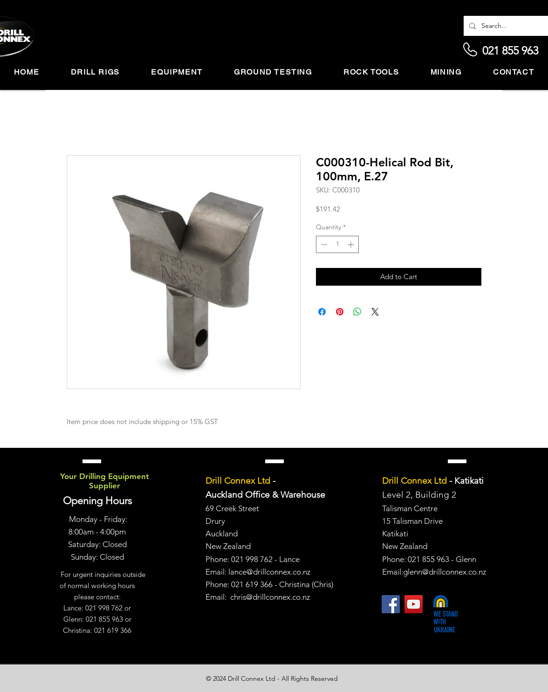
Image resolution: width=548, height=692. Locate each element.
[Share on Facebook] (322, 311)
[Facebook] (391, 604)
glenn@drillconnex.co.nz (444, 571)
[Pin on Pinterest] (339, 311)
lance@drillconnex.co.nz (269, 571)
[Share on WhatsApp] (357, 311)
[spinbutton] (337, 244)
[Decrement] (323, 244)
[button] (95, 72)
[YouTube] (413, 604)
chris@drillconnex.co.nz (270, 597)
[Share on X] (375, 311)
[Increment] (351, 244)
